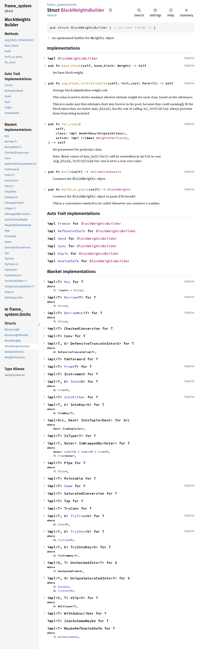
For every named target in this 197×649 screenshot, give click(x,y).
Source (52, 15)
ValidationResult (105, 172)
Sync (62, 246)
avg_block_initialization (85, 83)
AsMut (85, 451)
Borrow (70, 297)
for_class (70, 124)
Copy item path (110, 10)
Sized (79, 290)
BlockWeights (119, 189)
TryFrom (77, 516)
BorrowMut (73, 313)
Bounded (63, 586)
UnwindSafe (68, 261)
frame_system (57, 5)
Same (68, 486)
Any (67, 282)
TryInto (77, 531)
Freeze (64, 223)
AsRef (68, 451)
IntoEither (74, 397)
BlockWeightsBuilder (78, 58)
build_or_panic (75, 189)
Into (74, 381)
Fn (83, 138)
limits (72, 5)
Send (62, 238)
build (66, 172)
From (68, 366)
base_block (71, 65)
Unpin (63, 253)
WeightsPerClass (110, 138)
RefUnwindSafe (71, 231)
